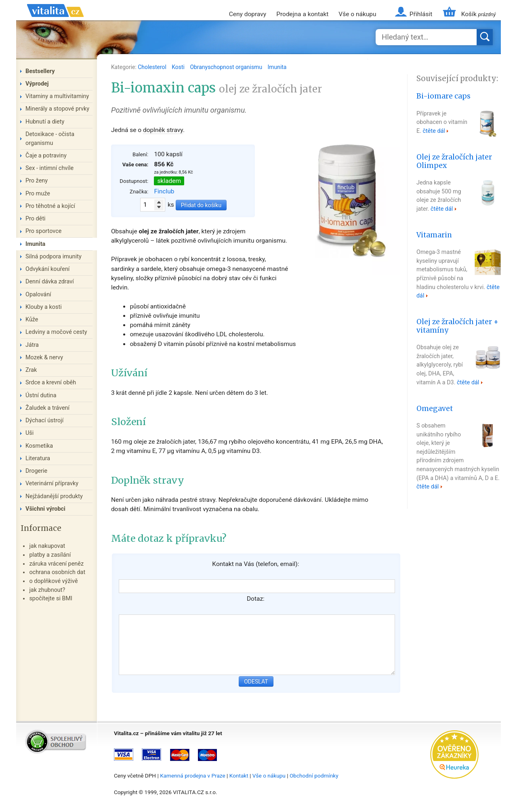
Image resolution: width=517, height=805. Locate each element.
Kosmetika (39, 445)
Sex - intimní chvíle (49, 168)
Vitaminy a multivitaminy (57, 96)
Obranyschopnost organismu (226, 67)
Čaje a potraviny (46, 155)
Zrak (31, 370)
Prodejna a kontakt (302, 14)
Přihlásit (421, 14)
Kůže (31, 319)
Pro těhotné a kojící (50, 206)
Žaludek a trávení (47, 408)
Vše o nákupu (357, 14)
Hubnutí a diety (44, 121)
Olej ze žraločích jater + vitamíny (457, 326)
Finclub (164, 191)
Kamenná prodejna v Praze (192, 775)
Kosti (179, 67)
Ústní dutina (41, 395)
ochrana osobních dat (57, 572)
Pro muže (37, 193)
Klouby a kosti (43, 307)
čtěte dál (434, 131)
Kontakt (238, 775)
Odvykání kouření (47, 269)
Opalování (38, 294)
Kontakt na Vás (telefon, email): (255, 564)
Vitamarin (434, 235)
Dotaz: (256, 598)
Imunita (277, 67)
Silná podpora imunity (53, 256)
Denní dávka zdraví (49, 281)
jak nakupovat (47, 546)
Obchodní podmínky (314, 775)
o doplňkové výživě (53, 581)
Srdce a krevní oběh (50, 382)
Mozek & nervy (44, 357)
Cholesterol (153, 67)
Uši (29, 433)
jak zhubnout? (47, 590)
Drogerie (36, 470)
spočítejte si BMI (50, 598)
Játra (32, 345)
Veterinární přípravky (51, 483)
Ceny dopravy (247, 14)
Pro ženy (36, 180)
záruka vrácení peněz (56, 563)
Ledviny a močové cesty (56, 332)
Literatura (37, 458)
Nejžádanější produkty (54, 496)
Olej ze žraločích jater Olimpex (454, 161)
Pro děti (35, 218)
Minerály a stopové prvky (57, 108)
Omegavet (434, 408)
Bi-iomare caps (443, 96)
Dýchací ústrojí (44, 420)
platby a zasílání (50, 554)
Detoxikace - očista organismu (49, 139)
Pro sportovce (43, 231)
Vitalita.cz (55, 20)
